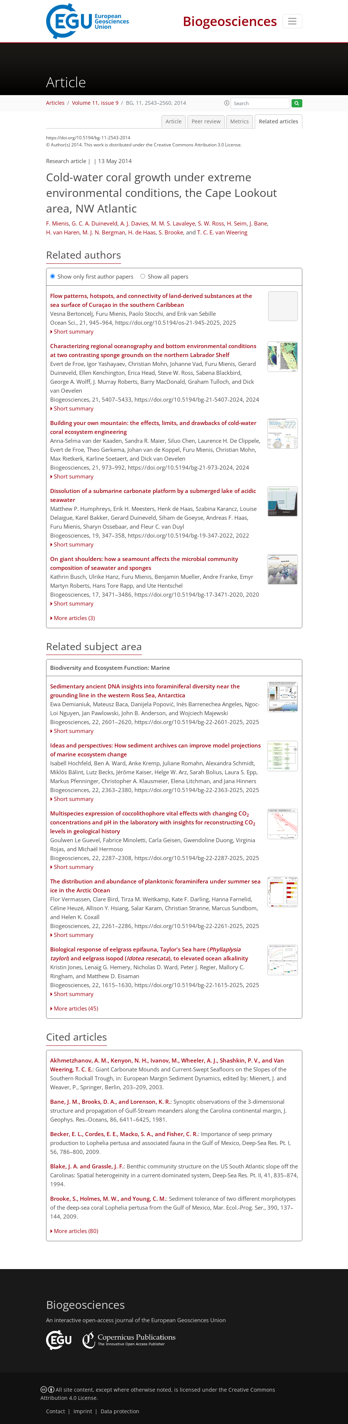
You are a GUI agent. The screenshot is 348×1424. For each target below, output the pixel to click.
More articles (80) (76, 1231)
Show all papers (164, 276)
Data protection (120, 1411)
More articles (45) (76, 1008)
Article (174, 121)
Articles (55, 103)
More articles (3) (74, 618)
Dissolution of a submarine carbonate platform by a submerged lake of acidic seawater (153, 495)
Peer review (206, 121)
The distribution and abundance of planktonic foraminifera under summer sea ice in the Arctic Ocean (155, 886)
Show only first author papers (91, 276)
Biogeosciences (230, 21)
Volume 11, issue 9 (95, 103)
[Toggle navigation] (292, 21)
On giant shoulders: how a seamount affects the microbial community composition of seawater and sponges (144, 563)
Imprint (83, 1411)
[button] (227, 103)
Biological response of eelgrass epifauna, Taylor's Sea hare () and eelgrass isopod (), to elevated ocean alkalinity (149, 953)
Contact (55, 1411)
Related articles (278, 121)
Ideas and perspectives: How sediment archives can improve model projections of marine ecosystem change (155, 750)
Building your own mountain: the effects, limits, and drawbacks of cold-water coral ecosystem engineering (153, 427)
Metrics (239, 121)
